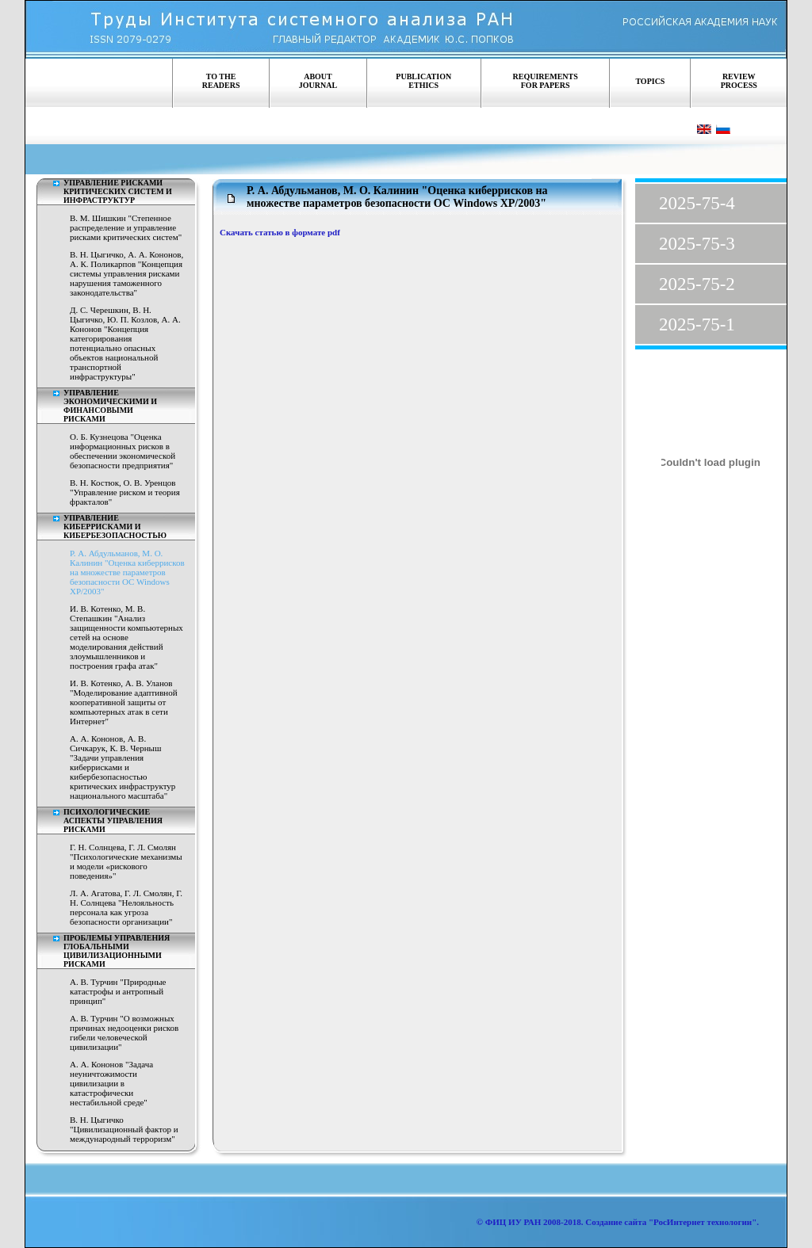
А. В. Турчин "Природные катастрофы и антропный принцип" (118, 991)
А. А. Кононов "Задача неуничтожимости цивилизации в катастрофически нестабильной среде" (111, 1083)
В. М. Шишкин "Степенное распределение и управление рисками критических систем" (126, 227)
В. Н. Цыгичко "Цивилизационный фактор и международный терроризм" (124, 1129)
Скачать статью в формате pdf (280, 232)
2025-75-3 (697, 244)
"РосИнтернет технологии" (701, 1222)
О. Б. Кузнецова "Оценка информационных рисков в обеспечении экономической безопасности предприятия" (122, 451)
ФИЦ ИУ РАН (513, 1222)
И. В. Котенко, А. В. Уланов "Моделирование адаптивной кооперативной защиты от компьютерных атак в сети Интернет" (124, 702)
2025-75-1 (697, 324)
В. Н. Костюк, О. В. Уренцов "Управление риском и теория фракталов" (125, 492)
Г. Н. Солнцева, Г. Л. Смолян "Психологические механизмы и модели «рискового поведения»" (126, 861)
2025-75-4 (697, 203)
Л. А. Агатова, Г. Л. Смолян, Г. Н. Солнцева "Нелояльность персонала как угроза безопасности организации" (126, 907)
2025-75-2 (697, 284)
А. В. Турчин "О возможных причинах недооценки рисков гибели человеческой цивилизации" (124, 1032)
